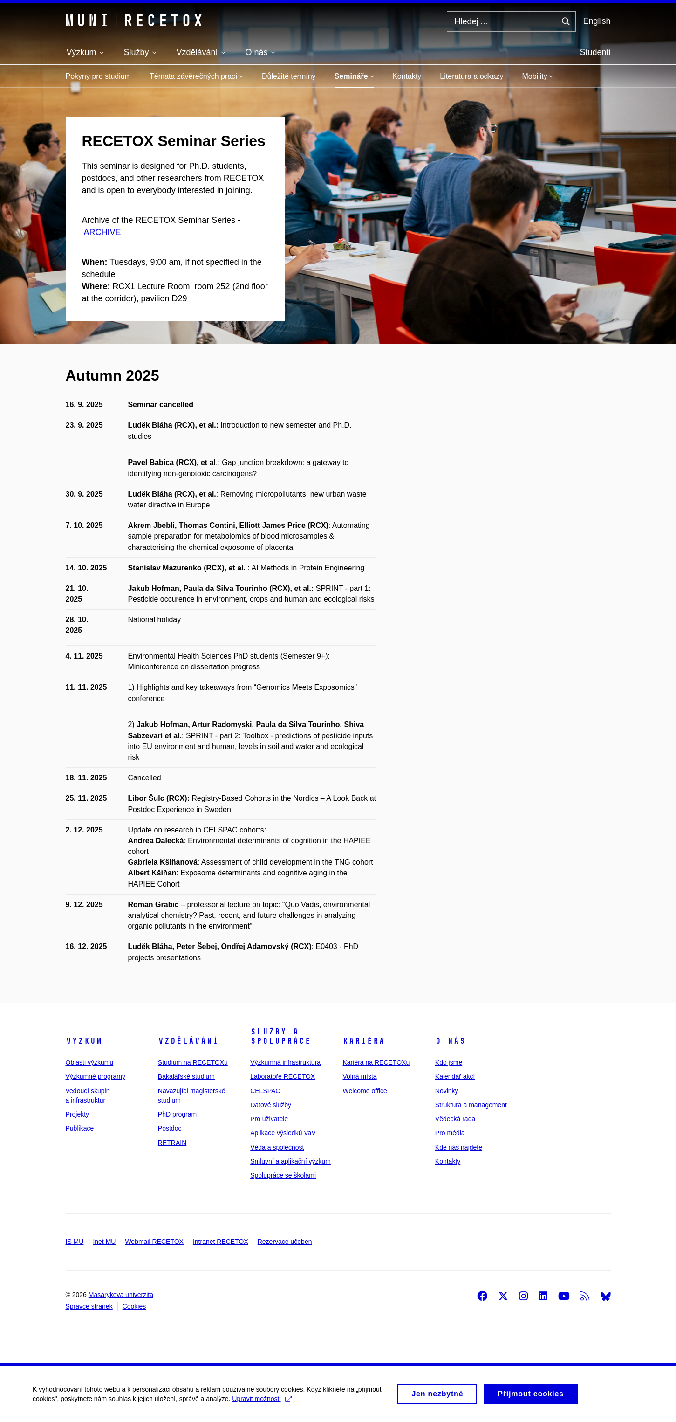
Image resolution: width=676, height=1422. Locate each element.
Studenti (595, 52)
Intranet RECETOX (220, 1241)
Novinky (446, 1091)
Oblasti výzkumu (90, 1062)
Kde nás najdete (458, 1147)
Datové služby (270, 1105)
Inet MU (104, 1241)
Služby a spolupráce (280, 1036)
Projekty (77, 1114)
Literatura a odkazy (471, 76)
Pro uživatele (269, 1119)
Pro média (450, 1133)
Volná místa (359, 1076)
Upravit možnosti (261, 1404)
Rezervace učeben (285, 1241)
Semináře (354, 76)
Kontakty (406, 76)
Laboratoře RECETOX (282, 1076)
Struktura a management (471, 1105)
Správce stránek (89, 1306)
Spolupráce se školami (283, 1175)
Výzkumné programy (95, 1076)
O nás (450, 1041)
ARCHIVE (102, 232)
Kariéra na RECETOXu (376, 1062)
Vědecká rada (455, 1119)
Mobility (537, 76)
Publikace (80, 1128)
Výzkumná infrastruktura (285, 1062)
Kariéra (363, 1041)
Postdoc (170, 1128)
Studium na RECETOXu (193, 1062)
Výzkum (84, 1041)
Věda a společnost (277, 1147)
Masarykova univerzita (121, 1294)
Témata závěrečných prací (196, 76)
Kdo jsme (448, 1062)
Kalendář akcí (455, 1076)
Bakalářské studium (186, 1076)
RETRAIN (172, 1142)
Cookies (134, 1306)
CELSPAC (265, 1091)
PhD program (177, 1114)
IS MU (75, 1241)
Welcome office (364, 1091)
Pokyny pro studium (98, 76)
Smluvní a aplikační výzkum (290, 1161)
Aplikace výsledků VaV (283, 1133)
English (596, 21)
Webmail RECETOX (154, 1241)
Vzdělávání (188, 1041)
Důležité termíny (289, 76)
